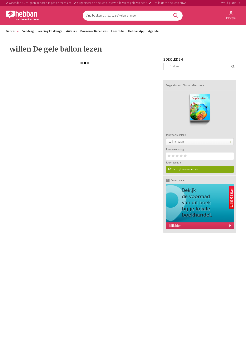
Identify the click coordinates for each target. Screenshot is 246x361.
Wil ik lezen (176, 141)
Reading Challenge (49, 31)
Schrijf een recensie (183, 169)
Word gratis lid (230, 2)
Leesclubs (117, 31)
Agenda (153, 31)
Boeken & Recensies (94, 31)
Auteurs (71, 31)
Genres (11, 31)
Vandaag (28, 31)
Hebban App (136, 31)
